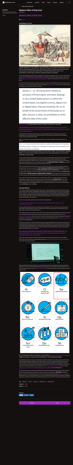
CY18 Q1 (30, 428)
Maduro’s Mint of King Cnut (30, 15)
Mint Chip (54, 418)
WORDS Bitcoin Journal (12, 2)
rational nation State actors (59, 405)
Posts (42, 2)
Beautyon (23, 19)
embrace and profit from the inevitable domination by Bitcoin (43, 407)
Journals (35, 2)
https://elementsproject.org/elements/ (60, 391)
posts (26, 431)
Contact (54, 2)
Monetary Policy (43, 428)
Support (60, 2)
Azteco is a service (61, 246)
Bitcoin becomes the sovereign (47, 242)
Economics (35, 428)
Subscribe (28, 2)
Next (57, 450)
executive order (23, 88)
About (47, 2)
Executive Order (23, 129)
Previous (32, 450)
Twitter (4, 17)
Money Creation (51, 428)
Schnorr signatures (24, 305)
